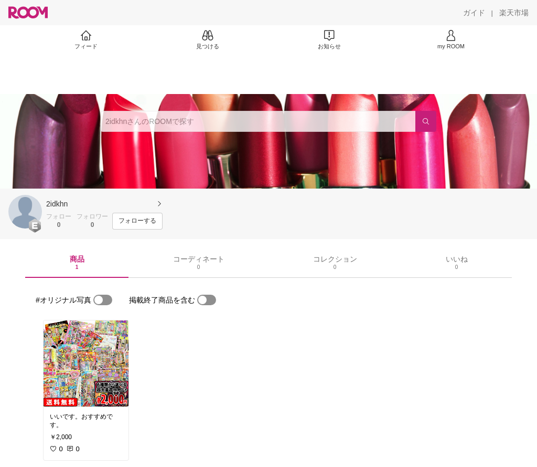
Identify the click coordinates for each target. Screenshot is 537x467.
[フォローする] (137, 221)
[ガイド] (474, 12)
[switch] (102, 300)
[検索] (425, 121)
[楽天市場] (514, 12)
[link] (86, 363)
